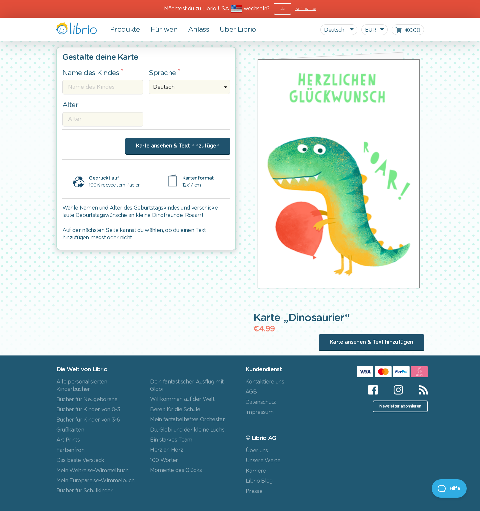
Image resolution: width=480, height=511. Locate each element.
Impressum (259, 412)
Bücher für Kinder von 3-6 (88, 420)
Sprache (162, 72)
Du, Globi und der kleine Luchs (187, 430)
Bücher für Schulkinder (84, 490)
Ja (282, 9)
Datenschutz (260, 402)
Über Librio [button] (238, 29)
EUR (370, 30)
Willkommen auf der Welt (182, 399)
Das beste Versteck (80, 460)
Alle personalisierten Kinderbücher (81, 385)
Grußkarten (70, 430)
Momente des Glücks (176, 470)
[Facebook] (372, 390)
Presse (254, 491)
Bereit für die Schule (175, 409)
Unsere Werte (263, 460)
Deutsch (335, 30)
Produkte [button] (125, 29)
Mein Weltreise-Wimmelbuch (92, 470)
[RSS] (419, 390)
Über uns (257, 450)
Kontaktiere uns (264, 382)
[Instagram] (398, 390)
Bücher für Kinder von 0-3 (88, 409)
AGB (251, 392)
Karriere (256, 471)
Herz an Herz (166, 450)
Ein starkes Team (171, 440)
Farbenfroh (70, 450)
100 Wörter (164, 460)
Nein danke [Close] (305, 9)
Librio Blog (259, 481)
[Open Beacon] (449, 488)
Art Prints (68, 440)
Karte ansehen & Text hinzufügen (177, 146)
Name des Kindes (90, 72)
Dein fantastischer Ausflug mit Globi (186, 385)
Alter (70, 104)
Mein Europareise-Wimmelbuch (95, 480)
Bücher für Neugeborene (87, 399)
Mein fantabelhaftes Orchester (187, 419)
